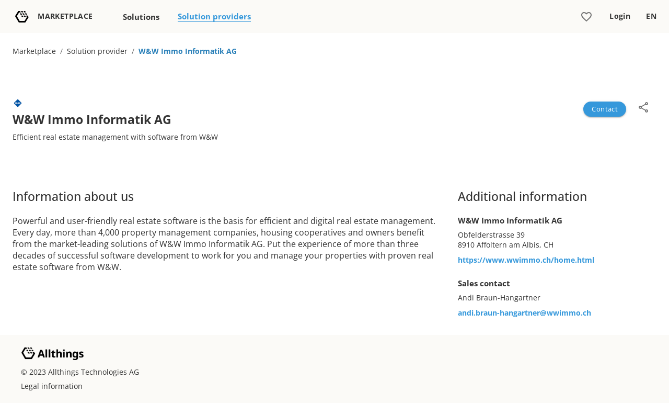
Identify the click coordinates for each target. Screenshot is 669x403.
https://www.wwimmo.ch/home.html (526, 260)
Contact (605, 109)
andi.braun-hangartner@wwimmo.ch (524, 313)
